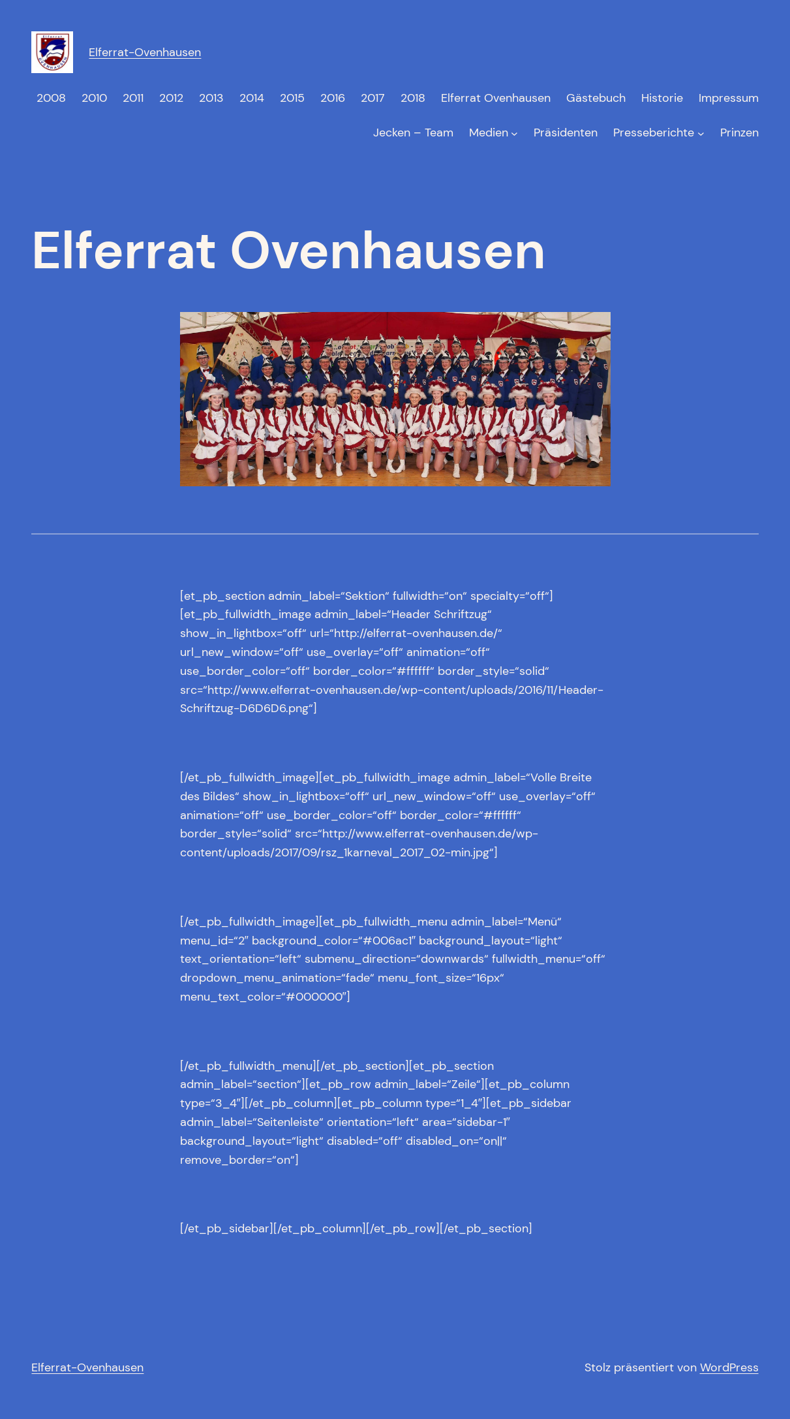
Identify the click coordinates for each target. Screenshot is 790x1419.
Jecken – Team (413, 132)
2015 (292, 98)
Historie (662, 98)
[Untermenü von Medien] (514, 132)
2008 (51, 98)
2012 (171, 98)
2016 (332, 98)
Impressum (729, 98)
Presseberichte (653, 132)
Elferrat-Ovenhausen (145, 52)
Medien (488, 132)
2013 (211, 98)
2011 (133, 98)
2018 (413, 98)
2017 (373, 98)
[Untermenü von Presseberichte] (701, 132)
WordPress (729, 1367)
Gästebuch (596, 98)
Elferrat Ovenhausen (496, 98)
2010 (94, 98)
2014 (251, 98)
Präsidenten (566, 132)
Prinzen (739, 132)
